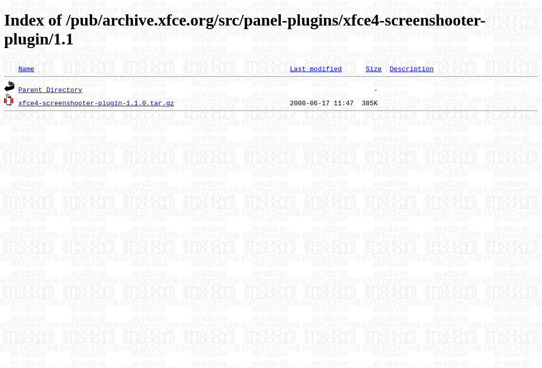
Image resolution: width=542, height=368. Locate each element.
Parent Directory (50, 89)
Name (26, 68)
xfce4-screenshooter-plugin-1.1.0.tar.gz (96, 102)
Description (411, 68)
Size (373, 68)
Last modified (315, 68)
